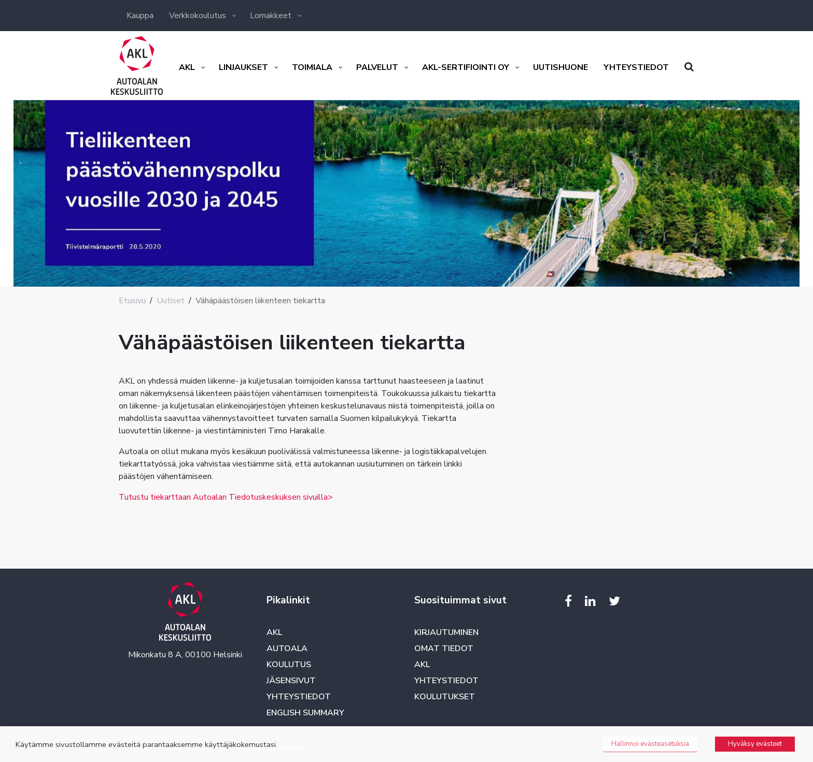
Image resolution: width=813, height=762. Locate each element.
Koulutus (289, 664)
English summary (305, 712)
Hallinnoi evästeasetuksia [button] (650, 744)
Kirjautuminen (446, 632)
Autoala (287, 648)
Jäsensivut (291, 680)
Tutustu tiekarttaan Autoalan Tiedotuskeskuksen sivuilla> (226, 497)
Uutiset (171, 300)
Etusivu (132, 300)
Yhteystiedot (299, 696)
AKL (274, 632)
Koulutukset (444, 696)
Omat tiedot (443, 648)
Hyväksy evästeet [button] (755, 744)
